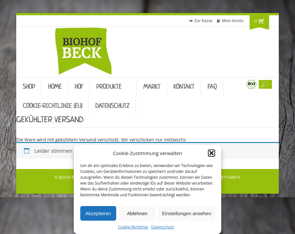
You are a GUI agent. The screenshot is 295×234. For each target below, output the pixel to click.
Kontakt (184, 87)
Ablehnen (137, 213)
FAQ (212, 87)
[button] (211, 153)
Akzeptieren (98, 213)
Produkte (109, 87)
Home (55, 87)
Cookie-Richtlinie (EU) (52, 106)
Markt (151, 87)
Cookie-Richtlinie (133, 227)
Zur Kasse (203, 20)
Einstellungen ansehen (186, 213)
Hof (79, 87)
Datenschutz (162, 227)
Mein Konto (232, 20)
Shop (29, 87)
